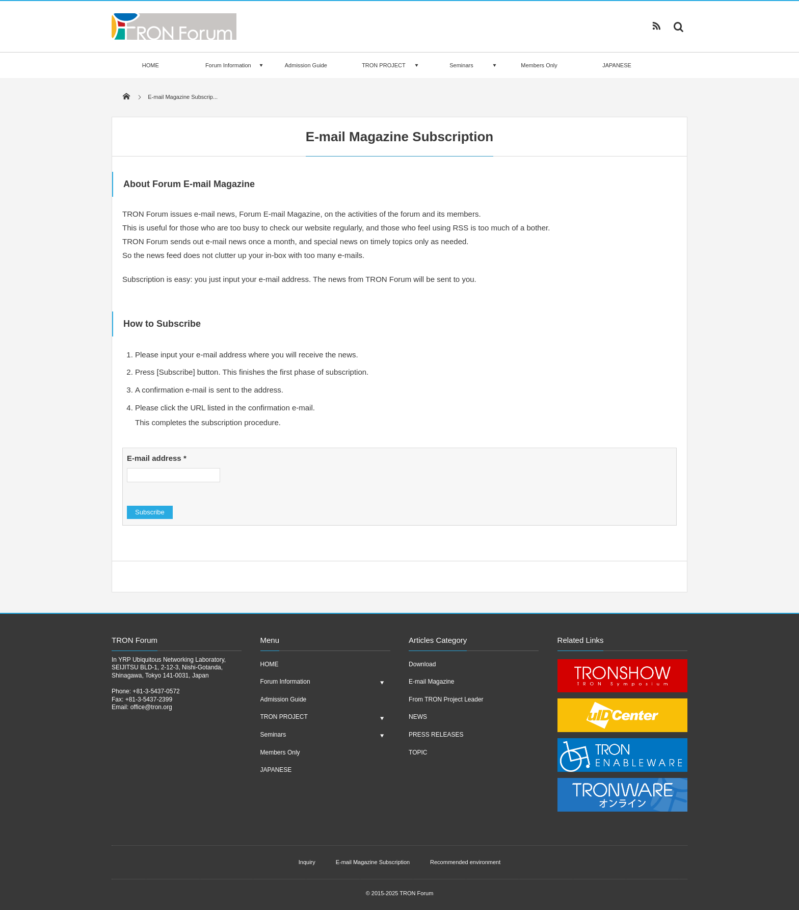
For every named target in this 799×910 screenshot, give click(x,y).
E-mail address (157, 458)
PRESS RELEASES (436, 734)
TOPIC (418, 752)
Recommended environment (465, 862)
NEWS (418, 716)
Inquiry (307, 862)
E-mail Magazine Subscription (373, 862)
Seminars (461, 65)
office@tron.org (151, 707)
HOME (150, 65)
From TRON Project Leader (446, 699)
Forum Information (228, 65)
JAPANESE (616, 65)
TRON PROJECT (384, 65)
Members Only (539, 65)
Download (422, 664)
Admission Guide (306, 65)
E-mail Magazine (431, 681)
